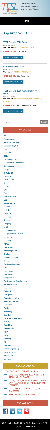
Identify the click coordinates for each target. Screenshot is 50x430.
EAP (23, 51)
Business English (11, 146)
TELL (6, 335)
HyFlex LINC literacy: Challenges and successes (28, 390)
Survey (33, 105)
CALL (6, 149)
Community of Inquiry (13, 163)
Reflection (8, 291)
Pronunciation (10, 284)
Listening (8, 237)
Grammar (8, 207)
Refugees (8, 294)
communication (11, 159)
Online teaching (11, 257)
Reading (7, 288)
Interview (8, 217)
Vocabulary (9, 355)
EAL (18, 51)
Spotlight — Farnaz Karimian (24, 371)
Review (7, 308)
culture (7, 176)
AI (5, 136)
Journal (7, 220)
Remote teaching (11, 301)
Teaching (25, 76)
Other (6, 261)
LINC (6, 227)
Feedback (30, 426)
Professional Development (16, 281)
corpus (7, 169)
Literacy (7, 240)
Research (8, 305)
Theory (7, 342)
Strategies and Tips (13, 318)
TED (6, 332)
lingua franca (10, 230)
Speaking (8, 311)
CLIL (6, 156)
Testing (7, 338)
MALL (6, 244)
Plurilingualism (10, 274)
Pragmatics (9, 278)
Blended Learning (11, 142)
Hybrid (7, 210)
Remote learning (11, 298)
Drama (7, 186)
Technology (9, 328)
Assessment (9, 139)
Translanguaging (11, 349)
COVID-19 (8, 173)
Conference (9, 166)
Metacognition (10, 250)
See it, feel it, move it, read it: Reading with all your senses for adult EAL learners (28, 383)
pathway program (12, 264)
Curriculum (9, 179)
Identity (7, 213)
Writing (7, 359)
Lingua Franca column (13, 234)
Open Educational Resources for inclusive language (26, 376)
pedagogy (8, 271)
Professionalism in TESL (15, 66)
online (7, 254)
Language (25, 105)
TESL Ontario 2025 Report (16, 42)
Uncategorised (10, 352)
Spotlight (8, 315)
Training (7, 345)
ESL (26, 51)
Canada (7, 152)
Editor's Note (10, 196)
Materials (8, 247)
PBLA (6, 267)
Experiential (9, 203)
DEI (5, 183)
